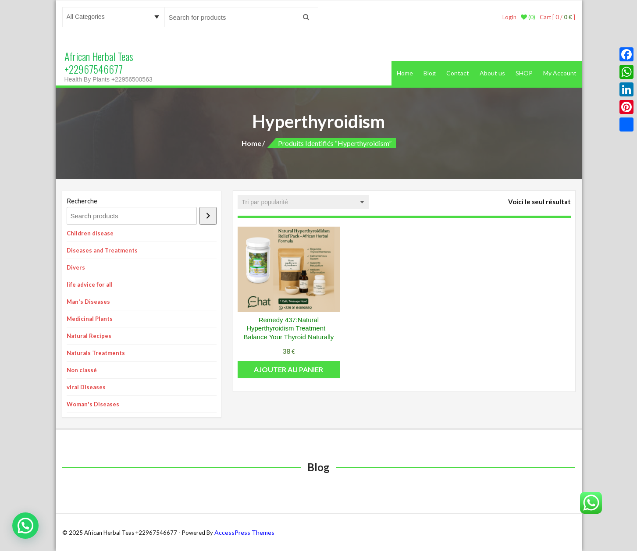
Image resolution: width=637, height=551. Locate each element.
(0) (528, 17)
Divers (76, 267)
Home (405, 73)
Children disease (90, 233)
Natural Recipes (89, 335)
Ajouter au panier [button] (288, 369)
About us (492, 73)
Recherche (82, 201)
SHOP (524, 73)
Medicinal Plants (90, 318)
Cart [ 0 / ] (557, 17)
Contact (457, 73)
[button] (25, 525)
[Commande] (303, 202)
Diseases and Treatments (102, 250)
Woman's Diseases (93, 404)
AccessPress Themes (244, 532)
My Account (560, 73)
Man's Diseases (88, 301)
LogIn (509, 17)
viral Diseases (86, 387)
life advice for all (90, 284)
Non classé (82, 369)
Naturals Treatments (96, 352)
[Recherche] (208, 216)
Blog (429, 73)
